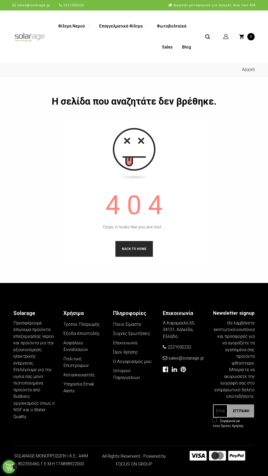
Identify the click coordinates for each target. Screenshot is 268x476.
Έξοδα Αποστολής (81, 333)
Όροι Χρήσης (125, 352)
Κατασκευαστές (79, 374)
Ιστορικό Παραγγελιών (126, 374)
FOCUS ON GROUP (134, 464)
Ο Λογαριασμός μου (132, 361)
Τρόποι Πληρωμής (81, 324)
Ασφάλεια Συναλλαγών (75, 346)
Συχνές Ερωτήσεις (131, 333)
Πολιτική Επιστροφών (76, 362)
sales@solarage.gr (33, 5)
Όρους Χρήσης (232, 426)
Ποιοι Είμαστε (127, 324)
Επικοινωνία (125, 342)
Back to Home (134, 249)
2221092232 (73, 5)
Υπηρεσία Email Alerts (78, 387)
